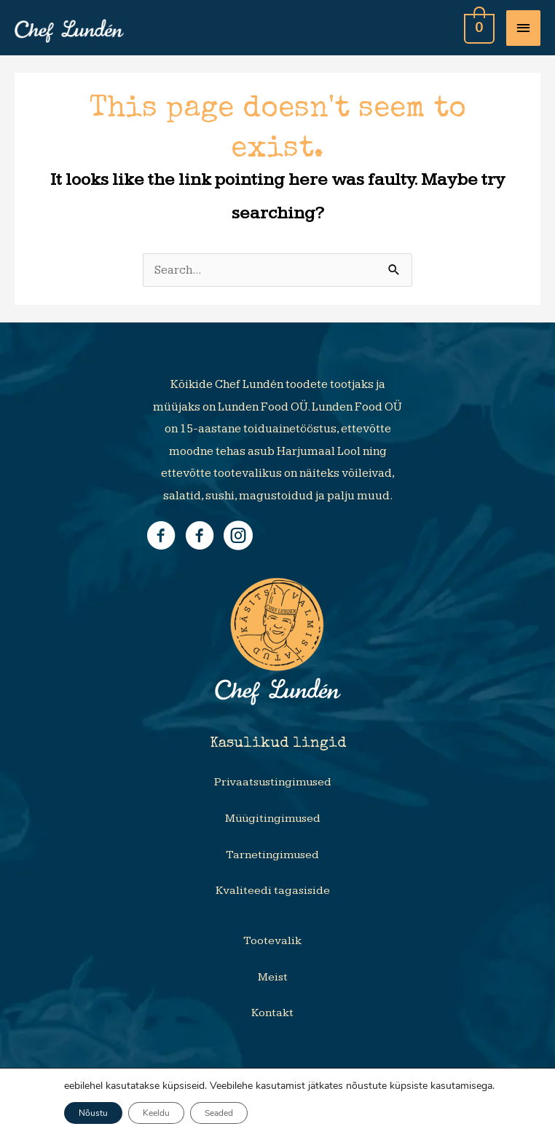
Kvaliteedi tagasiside (273, 891)
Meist (273, 977)
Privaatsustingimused (272, 782)
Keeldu (156, 1113)
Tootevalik (272, 941)
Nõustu (93, 1113)
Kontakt (272, 1013)
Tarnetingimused (272, 855)
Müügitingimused (272, 818)
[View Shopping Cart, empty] (478, 27)
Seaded (219, 1113)
